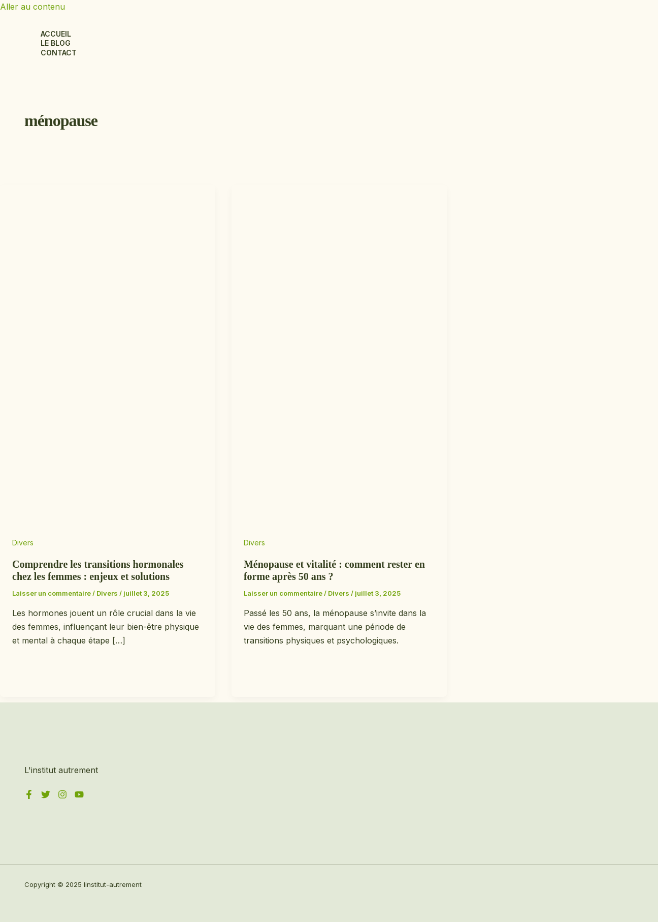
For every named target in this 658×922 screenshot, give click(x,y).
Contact (59, 52)
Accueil (56, 33)
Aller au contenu (32, 7)
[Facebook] (29, 796)
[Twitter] (45, 796)
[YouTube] (79, 796)
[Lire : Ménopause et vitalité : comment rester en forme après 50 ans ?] (339, 529)
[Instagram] (62, 796)
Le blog (56, 43)
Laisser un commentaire (51, 593)
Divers (23, 542)
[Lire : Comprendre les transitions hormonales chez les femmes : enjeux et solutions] (107, 529)
